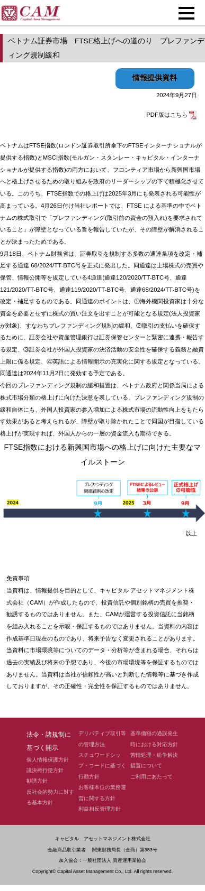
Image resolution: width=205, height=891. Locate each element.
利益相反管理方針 (99, 809)
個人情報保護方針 (47, 760)
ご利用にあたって (151, 776)
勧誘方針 (37, 781)
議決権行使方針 (45, 770)
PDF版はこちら (171, 115)
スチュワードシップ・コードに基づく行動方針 (102, 765)
